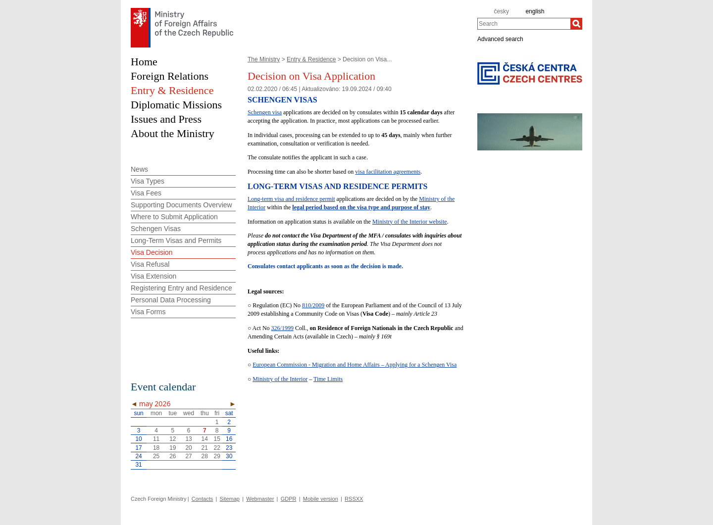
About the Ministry (172, 133)
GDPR (289, 499)
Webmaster (260, 499)
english (534, 11)
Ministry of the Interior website (409, 221)
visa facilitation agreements (387, 171)
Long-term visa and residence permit (291, 198)
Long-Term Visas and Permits (176, 240)
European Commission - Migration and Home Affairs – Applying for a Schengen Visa (355, 364)
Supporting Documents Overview (181, 205)
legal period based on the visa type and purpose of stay (361, 207)
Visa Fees (146, 193)
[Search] (576, 24)
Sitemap (230, 499)
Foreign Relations (169, 76)
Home (144, 61)
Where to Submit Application (174, 217)
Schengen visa (265, 112)
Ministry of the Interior (280, 379)
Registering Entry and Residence (181, 288)
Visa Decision (152, 252)
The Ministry (264, 59)
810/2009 (313, 305)
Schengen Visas (156, 229)
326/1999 (282, 328)
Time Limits (328, 379)
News (139, 169)
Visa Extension (153, 276)
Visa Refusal (150, 264)
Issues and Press (166, 119)
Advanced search (500, 39)
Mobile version (320, 499)
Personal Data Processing (171, 300)
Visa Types (147, 181)
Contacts (202, 499)
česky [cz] (501, 11)
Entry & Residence (311, 59)
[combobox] (523, 24)
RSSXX (354, 499)
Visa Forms (148, 312)
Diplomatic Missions (176, 104)
